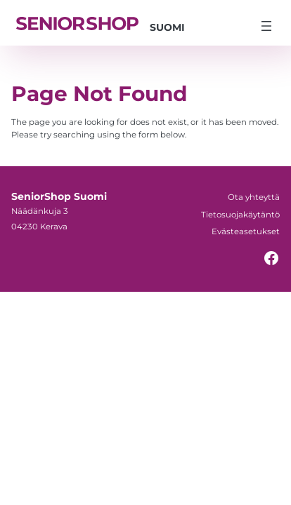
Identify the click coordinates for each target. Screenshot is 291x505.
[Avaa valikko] (266, 26)
